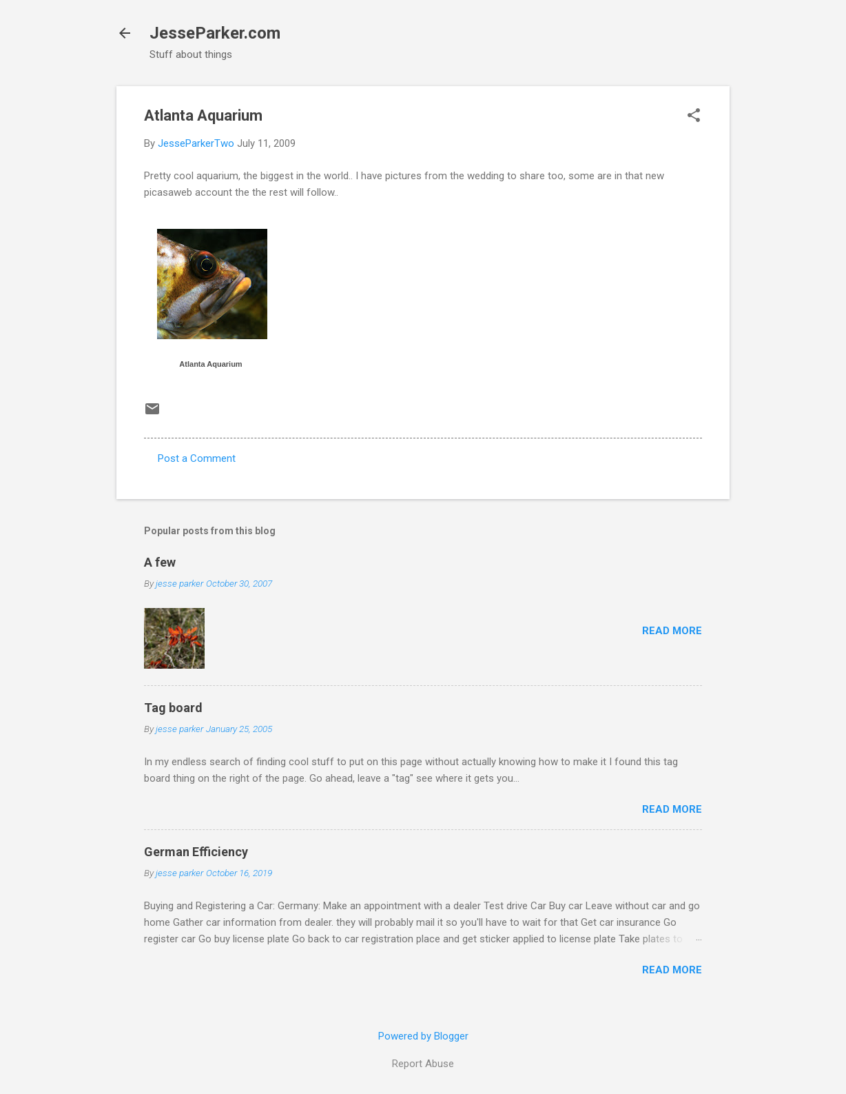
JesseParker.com (214, 33)
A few (160, 562)
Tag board (173, 707)
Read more (672, 631)
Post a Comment (197, 458)
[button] (693, 116)
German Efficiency (196, 851)
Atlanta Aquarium (210, 364)
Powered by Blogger (423, 1036)
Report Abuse (423, 1063)
